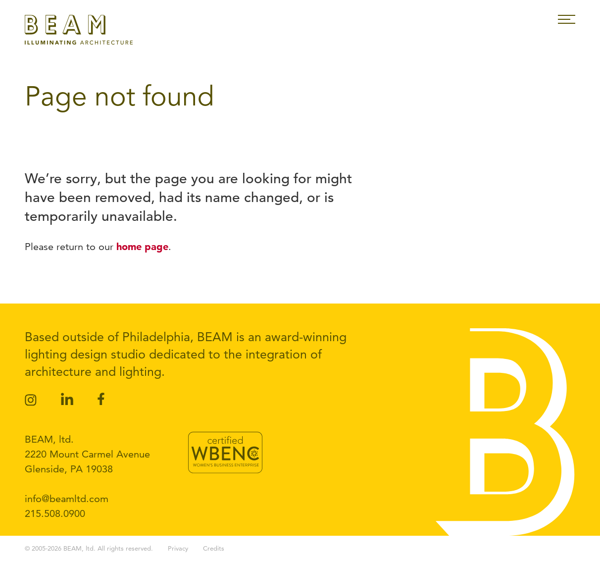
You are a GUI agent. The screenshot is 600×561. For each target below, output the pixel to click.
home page (142, 247)
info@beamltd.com (66, 499)
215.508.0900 (55, 513)
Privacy (178, 548)
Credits (213, 548)
